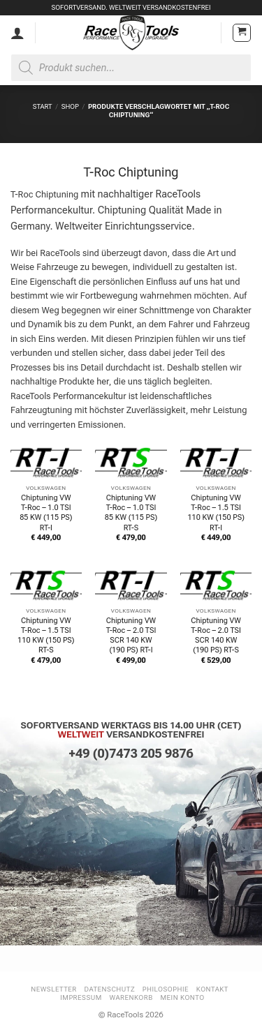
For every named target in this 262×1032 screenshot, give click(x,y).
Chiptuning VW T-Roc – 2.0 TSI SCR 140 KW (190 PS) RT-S (216, 635)
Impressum (81, 997)
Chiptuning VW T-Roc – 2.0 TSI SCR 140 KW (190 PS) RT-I (131, 635)
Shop (70, 106)
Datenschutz (110, 989)
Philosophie (166, 989)
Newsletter (54, 989)
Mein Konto (183, 997)
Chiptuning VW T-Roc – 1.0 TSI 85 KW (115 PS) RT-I (46, 512)
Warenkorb (130, 997)
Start (42, 106)
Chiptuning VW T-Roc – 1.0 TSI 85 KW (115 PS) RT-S (131, 512)
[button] (242, 33)
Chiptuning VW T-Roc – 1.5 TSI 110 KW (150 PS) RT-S (45, 635)
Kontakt (212, 989)
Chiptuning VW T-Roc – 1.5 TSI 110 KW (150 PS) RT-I (215, 512)
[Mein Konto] (17, 32)
